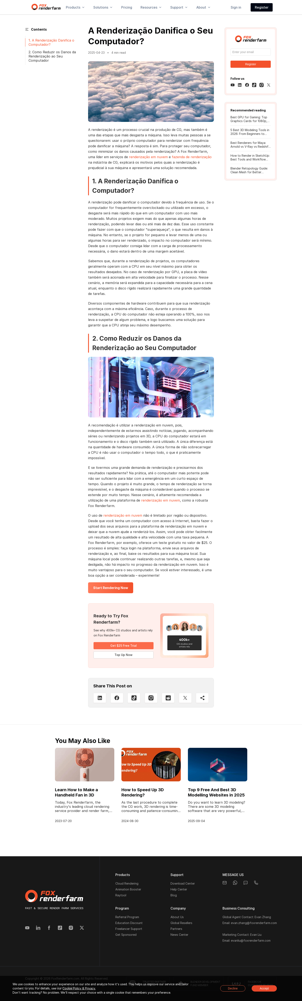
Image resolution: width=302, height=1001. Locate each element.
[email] (225, 883)
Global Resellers (181, 923)
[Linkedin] (99, 698)
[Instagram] (151, 698)
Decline (233, 988)
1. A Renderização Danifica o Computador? (51, 42)
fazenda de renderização (192, 157)
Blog (174, 895)
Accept (264, 988)
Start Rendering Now (110, 588)
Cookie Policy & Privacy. (79, 988)
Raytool (120, 895)
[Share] (202, 698)
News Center (179, 934)
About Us (177, 917)
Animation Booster (128, 889)
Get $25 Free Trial (123, 645)
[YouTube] (27, 928)
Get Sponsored (126, 934)
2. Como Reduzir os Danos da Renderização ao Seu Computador (52, 56)
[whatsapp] (235, 883)
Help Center (179, 889)
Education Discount (129, 923)
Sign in (236, 7)
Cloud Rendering (126, 883)
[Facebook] (117, 698)
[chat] (245, 883)
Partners (176, 929)
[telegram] (256, 883)
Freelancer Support (128, 929)
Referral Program (127, 917)
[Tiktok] (60, 928)
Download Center (183, 883)
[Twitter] (185, 698)
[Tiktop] (134, 698)
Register (261, 7)
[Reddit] (168, 698)
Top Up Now (124, 655)
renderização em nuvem (148, 157)
